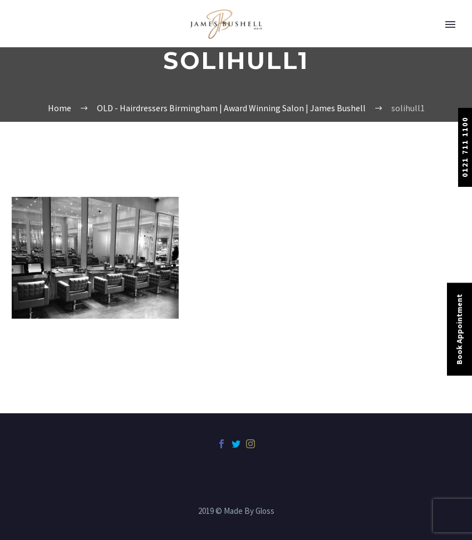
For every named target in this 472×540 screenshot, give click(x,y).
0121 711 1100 (465, 147)
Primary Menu (450, 24)
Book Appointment (459, 329)
